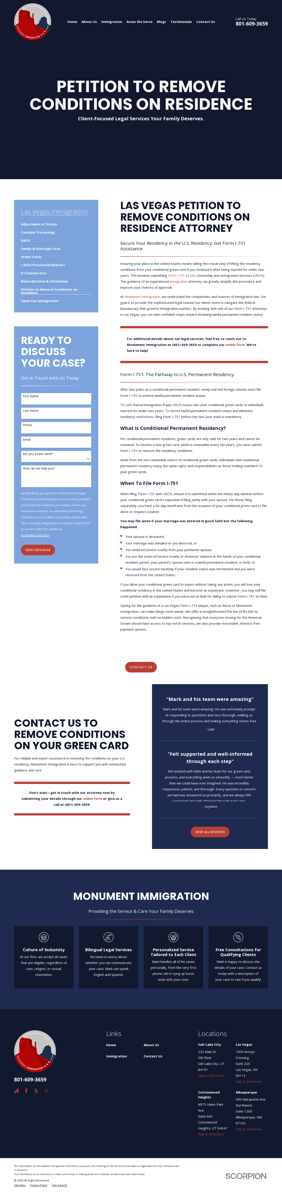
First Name (31, 396)
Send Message (38, 550)
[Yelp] (36, 1090)
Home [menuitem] (72, 21)
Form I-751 (176, 275)
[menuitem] (39, 222)
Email (26, 440)
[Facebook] (26, 1090)
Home (111, 1045)
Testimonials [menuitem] (181, 21)
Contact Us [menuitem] (205, 21)
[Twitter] (46, 1090)
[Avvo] (16, 1090)
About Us (151, 1045)
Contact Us (153, 1056)
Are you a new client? (38, 454)
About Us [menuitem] (89, 21)
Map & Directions (211, 1075)
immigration (178, 281)
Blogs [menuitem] (161, 21)
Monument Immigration (142, 296)
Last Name (31, 411)
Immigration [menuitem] (111, 21)
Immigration (116, 1056)
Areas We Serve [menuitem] (139, 21)
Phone (27, 425)
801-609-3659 (252, 23)
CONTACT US (141, 667)
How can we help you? (39, 468)
